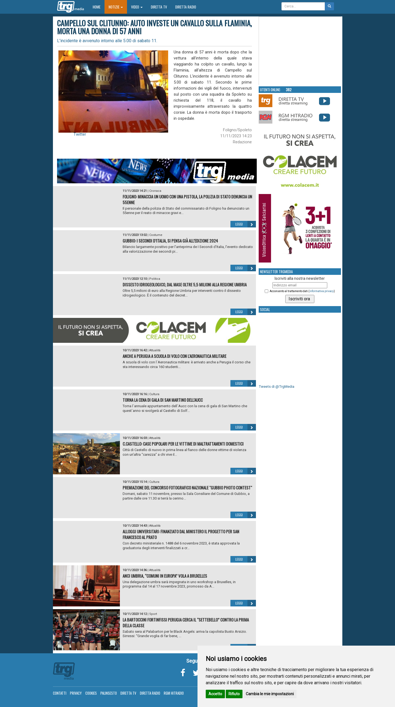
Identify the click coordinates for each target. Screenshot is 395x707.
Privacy (76, 693)
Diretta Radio (185, 7)
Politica (154, 279)
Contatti (59, 693)
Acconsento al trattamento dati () (302, 291)
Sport (153, 614)
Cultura (154, 394)
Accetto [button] (215, 694)
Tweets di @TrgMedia (276, 386)
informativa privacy (321, 291)
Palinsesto (108, 693)
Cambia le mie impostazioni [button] (270, 694)
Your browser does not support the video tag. (300, 51)
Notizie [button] (116, 7)
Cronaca (155, 191)
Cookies (91, 693)
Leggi (245, 224)
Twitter (80, 134)
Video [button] (137, 7)
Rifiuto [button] (234, 694)
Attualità (154, 350)
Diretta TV (159, 7)
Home (99, 7)
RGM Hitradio (174, 693)
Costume (155, 235)
